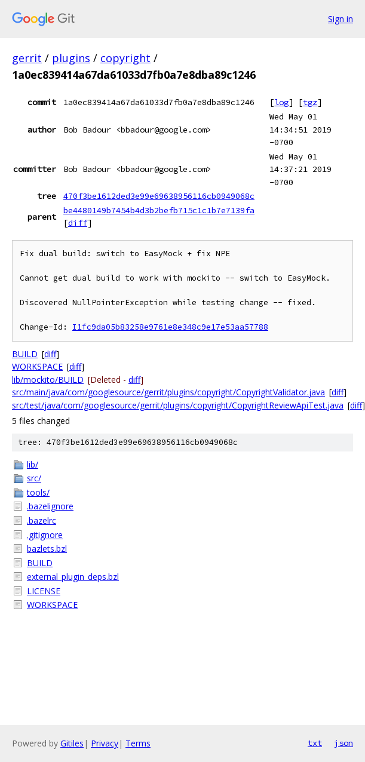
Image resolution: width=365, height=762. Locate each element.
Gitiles (72, 743)
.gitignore (45, 534)
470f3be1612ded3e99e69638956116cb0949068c (158, 195)
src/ (34, 478)
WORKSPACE (37, 366)
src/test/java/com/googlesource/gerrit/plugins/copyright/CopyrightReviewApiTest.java (177, 405)
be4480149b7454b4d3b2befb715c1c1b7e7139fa (158, 210)
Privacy (104, 743)
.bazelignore (50, 506)
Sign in (340, 18)
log (281, 102)
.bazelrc (41, 520)
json (343, 743)
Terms (138, 743)
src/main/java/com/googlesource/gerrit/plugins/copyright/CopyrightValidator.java (168, 392)
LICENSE (43, 591)
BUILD (25, 354)
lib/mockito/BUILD (48, 379)
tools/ (38, 492)
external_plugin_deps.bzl (73, 576)
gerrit (27, 58)
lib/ (32, 464)
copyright (125, 58)
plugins (71, 58)
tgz (310, 102)
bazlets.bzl (47, 548)
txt (315, 743)
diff (77, 222)
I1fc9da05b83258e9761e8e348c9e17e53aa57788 (170, 327)
